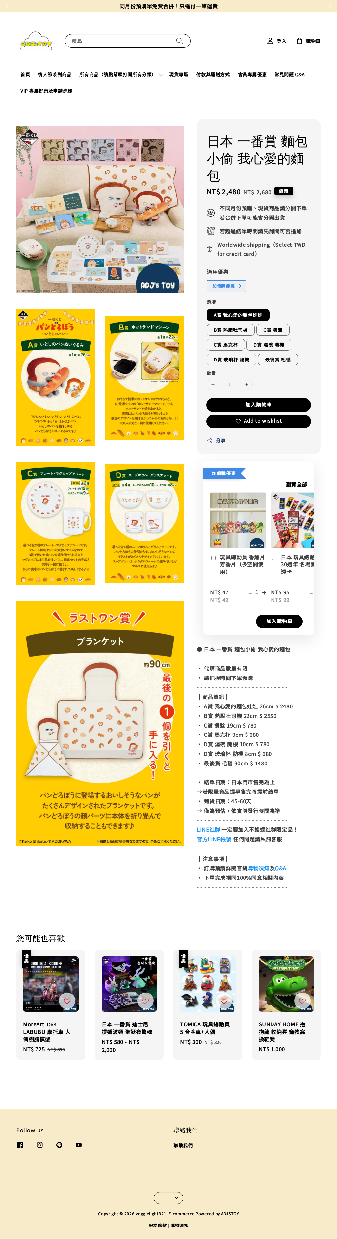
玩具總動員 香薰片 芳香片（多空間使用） (237, 564)
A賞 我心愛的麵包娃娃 (238, 315)
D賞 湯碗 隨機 (268, 344)
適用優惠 (217, 271)
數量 (211, 373)
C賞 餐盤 (273, 330)
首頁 (25, 74)
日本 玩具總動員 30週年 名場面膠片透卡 (299, 564)
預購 (211, 302)
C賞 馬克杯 (226, 344)
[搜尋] (179, 40)
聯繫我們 (183, 1145)
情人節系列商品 (54, 74)
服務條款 (158, 1225)
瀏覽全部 (296, 484)
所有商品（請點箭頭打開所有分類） (117, 74)
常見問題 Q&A (289, 74)
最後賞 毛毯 (278, 359)
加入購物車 (259, 404)
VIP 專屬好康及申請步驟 (46, 90)
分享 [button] (216, 440)
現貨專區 (178, 74)
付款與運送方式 (213, 74)
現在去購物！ (213, 6)
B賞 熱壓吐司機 (231, 330)
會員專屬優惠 (252, 74)
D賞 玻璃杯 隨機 (231, 359)
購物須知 (179, 1225)
